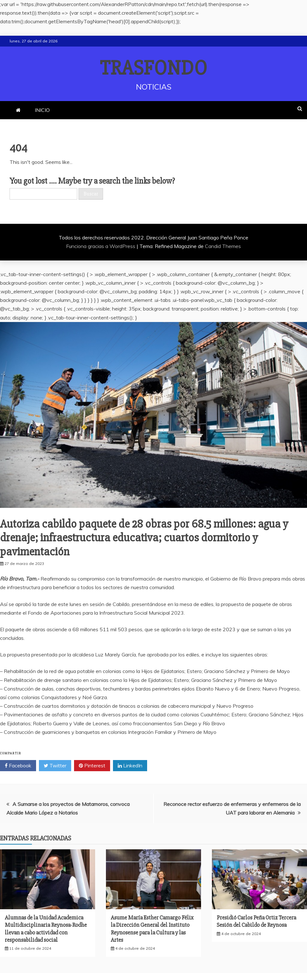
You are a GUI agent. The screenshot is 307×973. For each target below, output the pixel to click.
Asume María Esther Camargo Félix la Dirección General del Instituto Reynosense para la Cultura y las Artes (152, 928)
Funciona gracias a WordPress (101, 246)
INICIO (42, 110)
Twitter (55, 765)
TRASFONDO (153, 68)
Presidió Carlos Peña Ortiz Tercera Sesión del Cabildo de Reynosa (256, 921)
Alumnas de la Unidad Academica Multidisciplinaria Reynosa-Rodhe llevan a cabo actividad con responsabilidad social (46, 928)
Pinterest (92, 765)
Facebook (18, 765)
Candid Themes (223, 246)
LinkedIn (130, 765)
